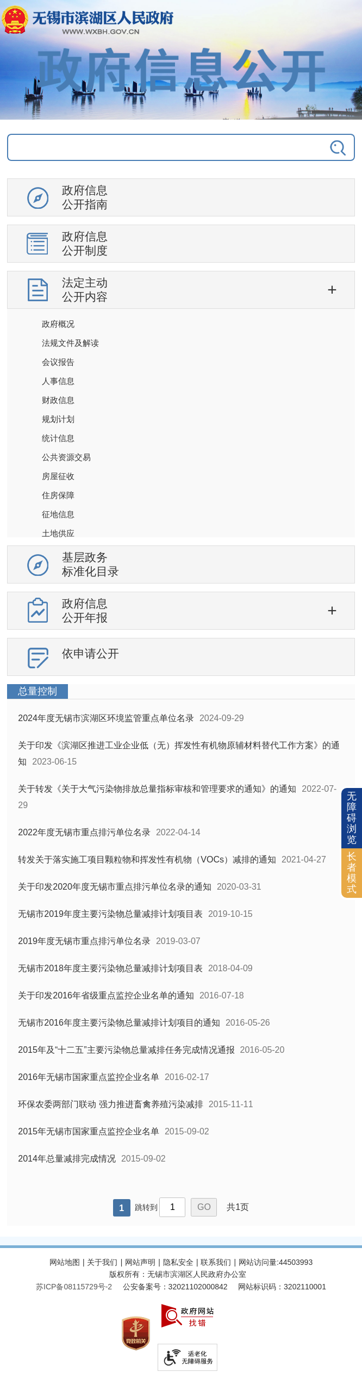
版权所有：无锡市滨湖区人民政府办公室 (177, 1274)
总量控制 (37, 691)
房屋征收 (58, 476)
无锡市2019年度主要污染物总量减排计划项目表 (110, 913)
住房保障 (58, 495)
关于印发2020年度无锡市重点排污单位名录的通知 (114, 886)
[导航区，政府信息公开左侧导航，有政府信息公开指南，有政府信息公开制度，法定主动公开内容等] (180, 431)
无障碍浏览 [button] (352, 818)
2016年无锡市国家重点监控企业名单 (88, 1077)
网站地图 (64, 1262)
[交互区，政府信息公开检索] (181, 152)
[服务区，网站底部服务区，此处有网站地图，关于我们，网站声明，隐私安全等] (181, 1316)
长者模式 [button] (352, 872)
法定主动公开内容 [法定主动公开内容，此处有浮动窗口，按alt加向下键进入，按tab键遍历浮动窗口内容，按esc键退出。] (85, 289)
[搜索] (320, 147)
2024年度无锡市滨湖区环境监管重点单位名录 (106, 718)
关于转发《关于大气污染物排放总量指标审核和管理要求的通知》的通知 (157, 788)
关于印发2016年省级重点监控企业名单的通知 (106, 995)
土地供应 (58, 533)
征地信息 (58, 514)
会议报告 (58, 362)
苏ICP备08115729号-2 (74, 1286)
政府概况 (58, 323)
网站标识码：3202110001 (282, 1286)
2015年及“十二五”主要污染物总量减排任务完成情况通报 (126, 1049)
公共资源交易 (66, 457)
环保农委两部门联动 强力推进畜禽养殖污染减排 (110, 1104)
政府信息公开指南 (85, 197)
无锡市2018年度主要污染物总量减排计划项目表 (110, 968)
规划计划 (58, 419)
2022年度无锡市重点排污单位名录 (84, 832)
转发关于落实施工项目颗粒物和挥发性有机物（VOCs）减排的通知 (147, 859)
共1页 (238, 1207)
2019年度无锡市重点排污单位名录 (84, 941)
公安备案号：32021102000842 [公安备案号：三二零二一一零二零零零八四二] (175, 1286)
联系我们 (216, 1262)
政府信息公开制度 (85, 243)
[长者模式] (351, 873)
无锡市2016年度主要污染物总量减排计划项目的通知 (119, 1022)
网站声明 (140, 1262)
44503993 (296, 1262)
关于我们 (102, 1262)
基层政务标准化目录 (90, 564)
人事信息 (58, 381)
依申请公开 (90, 653)
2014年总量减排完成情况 (67, 1158)
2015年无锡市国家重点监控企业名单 (88, 1131)
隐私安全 (178, 1262)
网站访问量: (259, 1262)
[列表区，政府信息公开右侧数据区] (180, 955)
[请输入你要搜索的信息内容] (146, 147)
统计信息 (58, 438)
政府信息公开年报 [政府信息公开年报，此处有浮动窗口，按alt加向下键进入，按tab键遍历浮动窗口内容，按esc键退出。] (85, 610)
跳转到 (146, 1207)
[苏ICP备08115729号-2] (74, 1286)
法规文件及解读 (70, 342)
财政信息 (58, 400)
